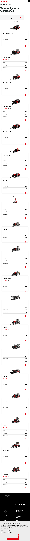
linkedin (17, 504)
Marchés (4, 508)
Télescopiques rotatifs (19, 515)
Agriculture (5, 510)
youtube (21, 504)
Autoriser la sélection (13, 537)
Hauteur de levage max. (5, 39)
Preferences (4, 532)
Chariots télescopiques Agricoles (20, 512)
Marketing (10, 532)
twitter (23, 504)
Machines (17, 508)
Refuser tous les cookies (13, 535)
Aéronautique (5, 515)
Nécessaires (4, 530)
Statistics (10, 530)
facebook (15, 504)
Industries (5, 512)
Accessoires (5, 520)
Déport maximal (5, 65)
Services (17, 520)
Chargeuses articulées (19, 516)
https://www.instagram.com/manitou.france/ (19, 504)
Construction (5, 511)
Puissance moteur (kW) (5, 67)
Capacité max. (4, 37)
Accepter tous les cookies (13, 539)
